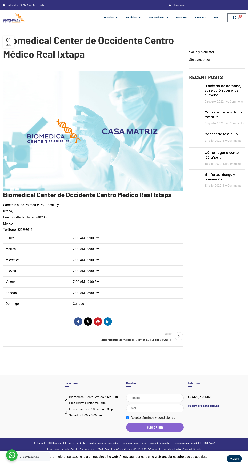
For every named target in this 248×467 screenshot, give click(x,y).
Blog (216, 17)
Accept (234, 458)
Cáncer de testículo (221, 134)
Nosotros (181, 17)
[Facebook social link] (78, 321)
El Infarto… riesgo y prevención (220, 177)
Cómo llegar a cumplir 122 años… (223, 155)
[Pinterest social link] (98, 321)
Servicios (133, 17)
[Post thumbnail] (195, 94)
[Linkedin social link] (108, 321)
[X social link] (88, 321)
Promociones (158, 17)
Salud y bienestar (201, 52)
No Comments (234, 101)
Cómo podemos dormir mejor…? (224, 114)
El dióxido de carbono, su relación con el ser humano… (223, 91)
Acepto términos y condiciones (153, 424)
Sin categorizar (200, 60)
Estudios (111, 17)
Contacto (200, 17)
